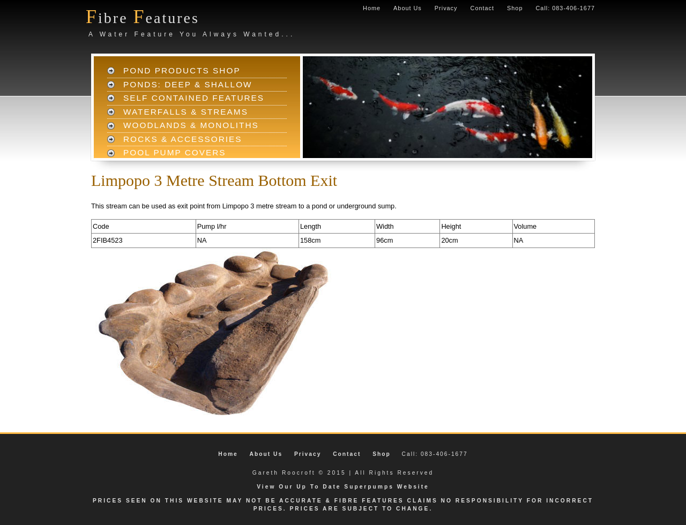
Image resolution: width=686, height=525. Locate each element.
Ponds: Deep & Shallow (187, 84)
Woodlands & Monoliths (191, 125)
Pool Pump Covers (174, 152)
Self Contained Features (193, 97)
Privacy (446, 8)
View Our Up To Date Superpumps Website (343, 487)
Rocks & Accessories (182, 139)
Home (372, 8)
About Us (407, 8)
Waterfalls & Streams (185, 111)
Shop (515, 8)
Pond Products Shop (182, 70)
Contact (482, 8)
